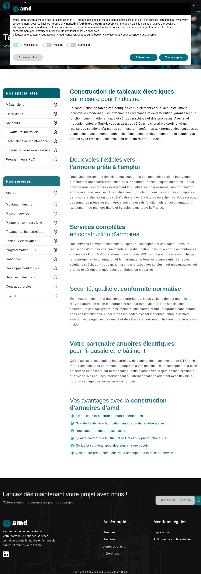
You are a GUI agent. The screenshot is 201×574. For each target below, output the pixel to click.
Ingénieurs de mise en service (29, 150)
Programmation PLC (21, 254)
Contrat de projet (18, 290)
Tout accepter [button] (173, 57)
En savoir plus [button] (28, 57)
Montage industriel (19, 208)
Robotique (13, 263)
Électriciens (14, 114)
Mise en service (17, 218)
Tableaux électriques (21, 245)
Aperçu (11, 197)
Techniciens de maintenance (28, 141)
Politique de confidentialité (172, 539)
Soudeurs (13, 123)
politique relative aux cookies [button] (158, 23)
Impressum (161, 532)
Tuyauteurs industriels (24, 132)
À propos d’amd (114, 546)
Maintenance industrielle (24, 227)
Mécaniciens (15, 104)
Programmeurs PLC (22, 159)
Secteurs (109, 539)
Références (111, 553)
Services (109, 532)
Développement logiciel (23, 272)
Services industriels (20, 281)
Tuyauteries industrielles (24, 236)
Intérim (11, 300)
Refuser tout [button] (143, 57)
